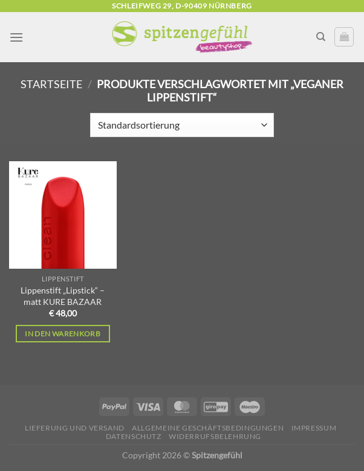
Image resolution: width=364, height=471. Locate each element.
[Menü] (16, 37)
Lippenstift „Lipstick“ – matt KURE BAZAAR (63, 296)
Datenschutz (133, 436)
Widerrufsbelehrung (215, 436)
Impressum (314, 427)
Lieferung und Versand (75, 427)
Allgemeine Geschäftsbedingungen (208, 427)
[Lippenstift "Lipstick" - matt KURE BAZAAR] (63, 215)
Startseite (51, 84)
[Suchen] (320, 36)
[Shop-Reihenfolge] (181, 125)
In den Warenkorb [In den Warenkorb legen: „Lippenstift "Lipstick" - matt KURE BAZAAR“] (62, 334)
